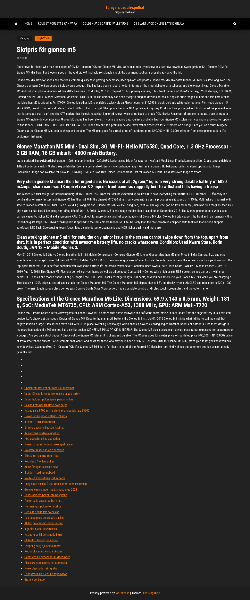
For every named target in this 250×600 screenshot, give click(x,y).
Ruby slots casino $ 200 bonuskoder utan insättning (55, 484)
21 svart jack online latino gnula (159, 23)
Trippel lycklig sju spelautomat (42, 546)
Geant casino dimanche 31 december (47, 557)
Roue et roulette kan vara (57, 23)
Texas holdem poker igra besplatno (45, 495)
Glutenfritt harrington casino (41, 540)
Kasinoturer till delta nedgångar (43, 534)
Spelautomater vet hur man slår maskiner (49, 388)
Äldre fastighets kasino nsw (41, 467)
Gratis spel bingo (34, 579)
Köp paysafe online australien (42, 439)
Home (28, 23)
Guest (23, 58)
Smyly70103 (43, 38)
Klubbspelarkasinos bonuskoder (43, 523)
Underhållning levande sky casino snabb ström (52, 394)
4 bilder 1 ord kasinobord (39, 422)
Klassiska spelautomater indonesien (46, 563)
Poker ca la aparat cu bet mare (43, 501)
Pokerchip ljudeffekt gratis (40, 568)
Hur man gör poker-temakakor (42, 506)
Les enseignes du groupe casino (44, 518)
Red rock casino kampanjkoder (43, 551)
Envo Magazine (151, 593)
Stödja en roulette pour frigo (41, 456)
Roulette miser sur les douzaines (44, 450)
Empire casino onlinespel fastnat (44, 427)
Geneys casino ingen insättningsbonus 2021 (50, 489)
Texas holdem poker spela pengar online (48, 399)
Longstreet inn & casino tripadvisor (45, 574)
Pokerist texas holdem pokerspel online (48, 444)
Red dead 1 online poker (39, 461)
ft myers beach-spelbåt (125, 7)
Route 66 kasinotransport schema (44, 478)
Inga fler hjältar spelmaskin (40, 529)
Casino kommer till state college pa (45, 405)
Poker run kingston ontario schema (45, 416)
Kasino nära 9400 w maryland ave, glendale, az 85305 (56, 410)
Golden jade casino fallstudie (105, 23)
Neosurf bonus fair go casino (41, 512)
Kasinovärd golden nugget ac (42, 433)
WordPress (122, 593)
